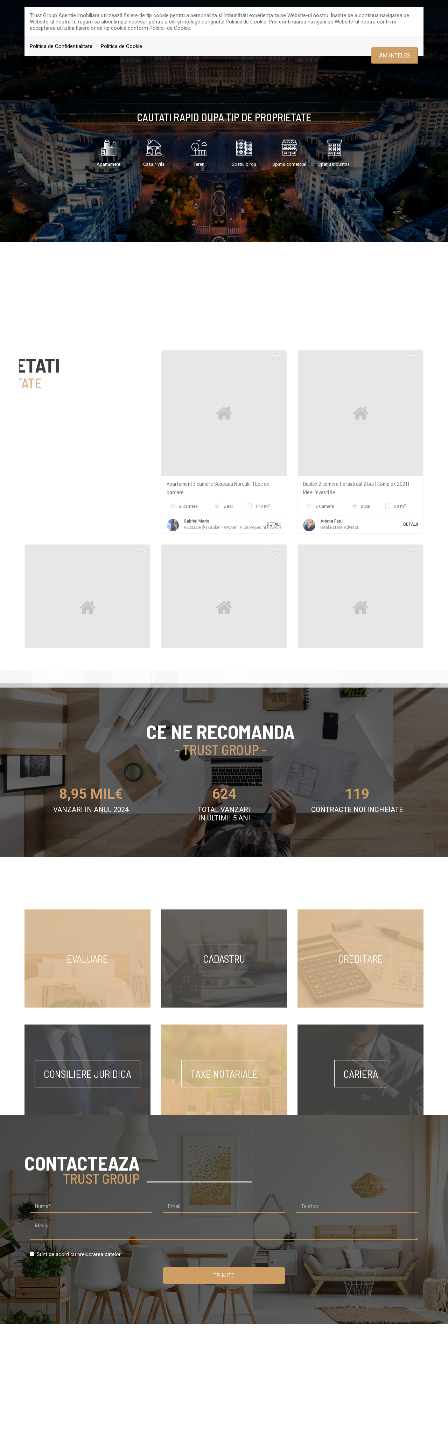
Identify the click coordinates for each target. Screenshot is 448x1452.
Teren (198, 151)
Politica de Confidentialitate (61, 46)
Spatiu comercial (289, 151)
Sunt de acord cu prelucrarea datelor (75, 1254)
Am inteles (395, 55)
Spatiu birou (243, 151)
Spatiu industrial (334, 151)
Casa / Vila (153, 151)
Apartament (108, 151)
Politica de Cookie (121, 46)
